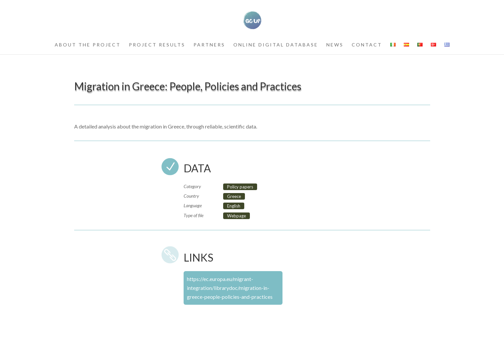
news (334, 44)
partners (209, 44)
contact (367, 44)
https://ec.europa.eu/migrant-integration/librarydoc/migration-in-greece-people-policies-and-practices (230, 288)
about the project (88, 44)
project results (157, 44)
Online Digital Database (275, 44)
